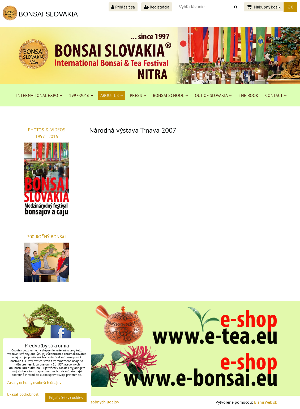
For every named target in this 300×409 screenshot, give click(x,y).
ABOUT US (111, 95)
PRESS (138, 95)
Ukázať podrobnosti (23, 394)
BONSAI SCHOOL (170, 95)
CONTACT (276, 95)
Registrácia (156, 7)
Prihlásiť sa (123, 7)
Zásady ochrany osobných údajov (34, 382)
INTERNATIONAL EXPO (39, 95)
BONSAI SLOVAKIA (48, 14)
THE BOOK (248, 95)
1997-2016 (81, 95)
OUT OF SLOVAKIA (213, 95)
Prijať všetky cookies (66, 397)
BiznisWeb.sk (265, 402)
